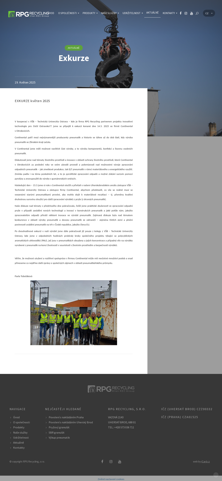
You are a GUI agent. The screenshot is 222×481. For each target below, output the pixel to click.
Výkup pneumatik (59, 437)
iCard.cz (205, 461)
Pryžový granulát (59, 427)
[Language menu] (209, 13)
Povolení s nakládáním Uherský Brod (71, 422)
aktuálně (74, 47)
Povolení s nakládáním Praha (66, 417)
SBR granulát (57, 432)
